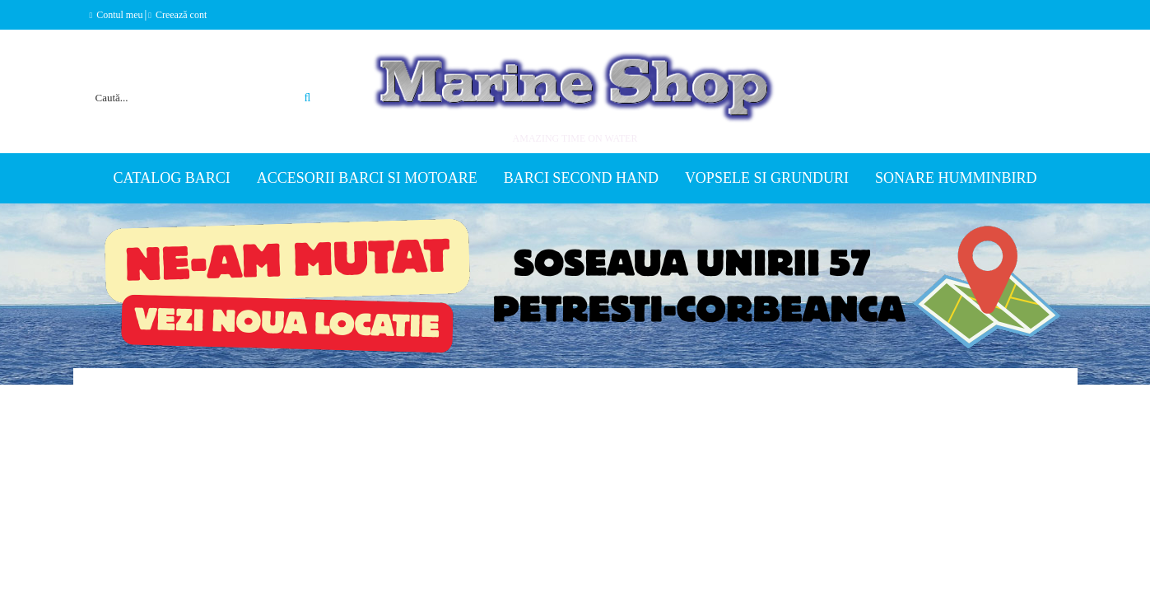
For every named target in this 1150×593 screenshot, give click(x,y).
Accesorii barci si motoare (367, 178)
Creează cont (181, 15)
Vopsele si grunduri (767, 178)
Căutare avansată (289, 77)
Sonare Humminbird (956, 178)
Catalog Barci (172, 178)
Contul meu (119, 15)
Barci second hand (581, 178)
